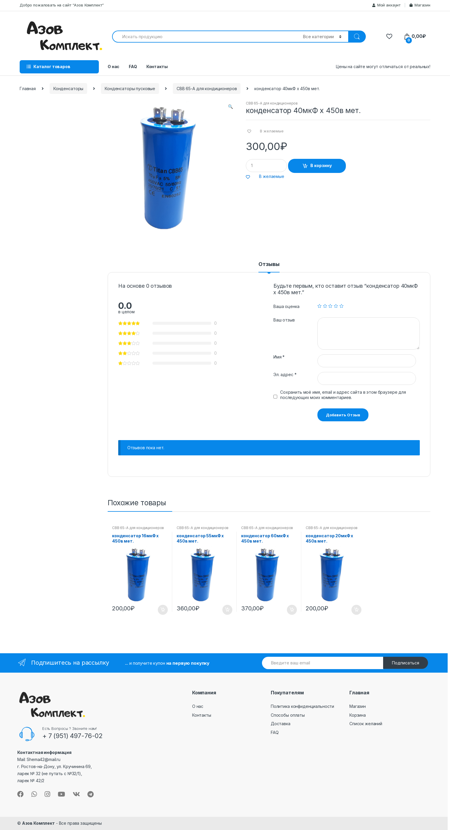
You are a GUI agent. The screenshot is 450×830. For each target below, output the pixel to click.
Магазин (420, 5)
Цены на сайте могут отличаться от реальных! (383, 66)
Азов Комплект (38, 823)
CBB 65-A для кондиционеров (207, 88)
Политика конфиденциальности (302, 706)
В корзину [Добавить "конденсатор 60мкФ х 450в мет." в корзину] (291, 610)
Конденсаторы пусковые (130, 88)
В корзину (321, 165)
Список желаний (365, 723)
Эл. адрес (284, 374)
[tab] (268, 267)
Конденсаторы (68, 88)
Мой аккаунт (386, 5)
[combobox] (204, 37)
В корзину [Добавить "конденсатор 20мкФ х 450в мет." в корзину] (356, 610)
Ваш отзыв (284, 319)
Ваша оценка (286, 306)
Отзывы (268, 264)
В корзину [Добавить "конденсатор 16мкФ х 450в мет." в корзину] (162, 610)
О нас (113, 66)
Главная (28, 88)
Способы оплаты (288, 715)
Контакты (157, 66)
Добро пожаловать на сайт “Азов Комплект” (62, 5)
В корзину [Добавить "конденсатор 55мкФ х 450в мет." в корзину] (227, 610)
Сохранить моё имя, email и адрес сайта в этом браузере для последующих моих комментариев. (343, 395)
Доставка (280, 723)
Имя (279, 356)
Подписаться (405, 662)
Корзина (357, 715)
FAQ (133, 66)
